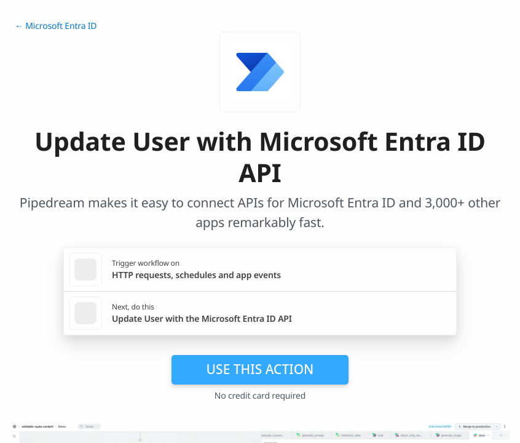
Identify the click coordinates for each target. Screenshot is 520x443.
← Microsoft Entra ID (56, 26)
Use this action (260, 369)
